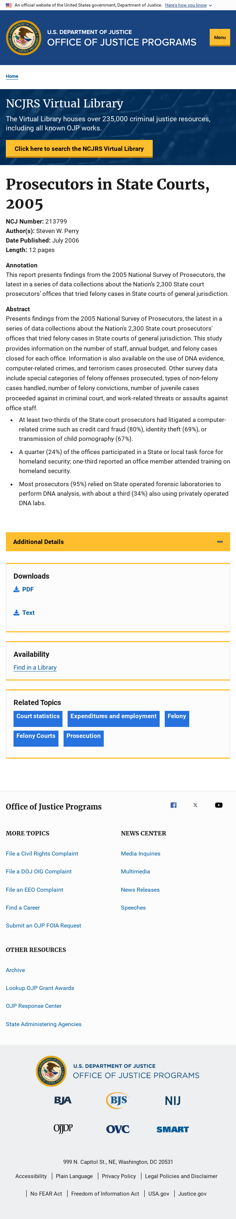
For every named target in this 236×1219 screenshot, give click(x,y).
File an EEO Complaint (34, 889)
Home (12, 76)
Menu (220, 37)
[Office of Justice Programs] (24, 38)
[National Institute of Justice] (172, 1106)
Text (28, 612)
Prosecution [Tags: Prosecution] (83, 735)
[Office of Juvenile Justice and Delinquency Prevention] (63, 1135)
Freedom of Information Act (105, 1194)
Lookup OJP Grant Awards (40, 987)
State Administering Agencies (43, 1024)
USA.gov (158, 1194)
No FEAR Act (46, 1194)
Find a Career (23, 907)
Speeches (133, 907)
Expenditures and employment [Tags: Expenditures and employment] (113, 716)
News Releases (140, 889)
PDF (28, 589)
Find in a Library (35, 667)
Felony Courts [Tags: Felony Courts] (36, 735)
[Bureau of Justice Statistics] (118, 1110)
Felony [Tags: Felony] (177, 716)
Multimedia (135, 871)
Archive (15, 970)
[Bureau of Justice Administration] (63, 1106)
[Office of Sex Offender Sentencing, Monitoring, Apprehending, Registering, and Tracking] (173, 1133)
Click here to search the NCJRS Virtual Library (79, 148)
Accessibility (31, 1176)
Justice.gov (192, 1194)
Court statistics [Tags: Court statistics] (38, 716)
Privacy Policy (119, 1176)
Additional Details (38, 541)
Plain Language (74, 1176)
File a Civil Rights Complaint (42, 853)
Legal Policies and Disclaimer (181, 1176)
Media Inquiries (140, 853)
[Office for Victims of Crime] (118, 1134)
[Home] (121, 38)
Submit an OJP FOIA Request (43, 925)
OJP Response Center (33, 1005)
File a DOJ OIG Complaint (39, 871)
